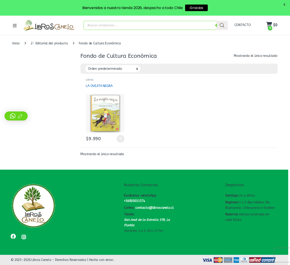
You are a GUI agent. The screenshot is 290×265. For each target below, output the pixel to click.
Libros (89, 79)
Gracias (196, 7)
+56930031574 (134, 201)
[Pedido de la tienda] (113, 68)
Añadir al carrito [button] (120, 139)
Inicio (16, 43)
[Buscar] (222, 25)
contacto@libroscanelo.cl (154, 208)
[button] (16, 115)
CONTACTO (242, 25)
